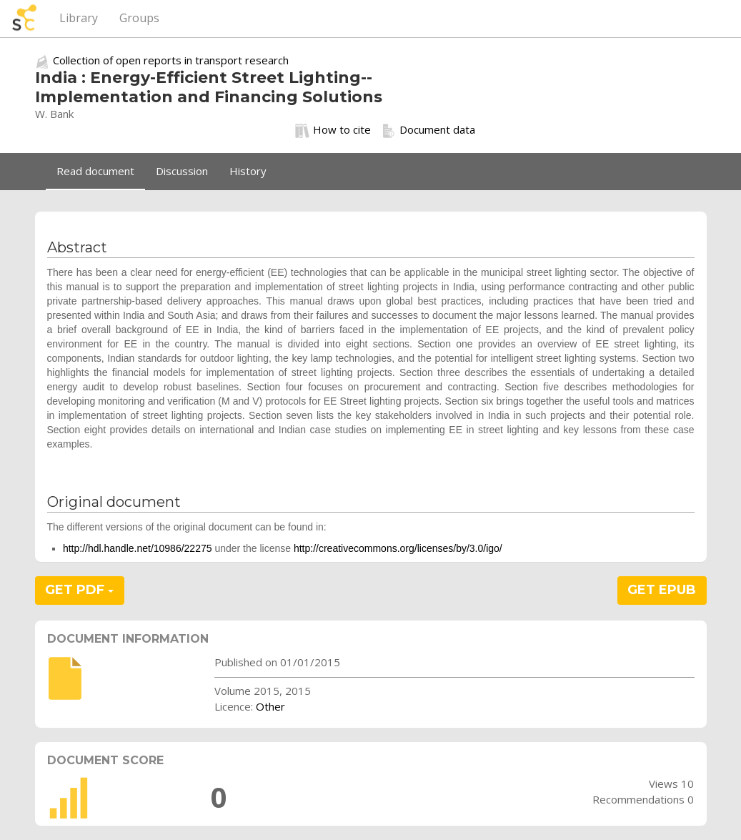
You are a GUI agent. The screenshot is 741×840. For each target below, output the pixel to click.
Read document (95, 171)
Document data (428, 130)
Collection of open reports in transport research (171, 60)
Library (78, 18)
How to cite (333, 130)
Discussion (182, 171)
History (248, 171)
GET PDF (79, 590)
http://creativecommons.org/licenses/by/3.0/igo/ (398, 548)
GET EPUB (661, 590)
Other (270, 706)
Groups (139, 18)
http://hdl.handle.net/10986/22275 (137, 548)
